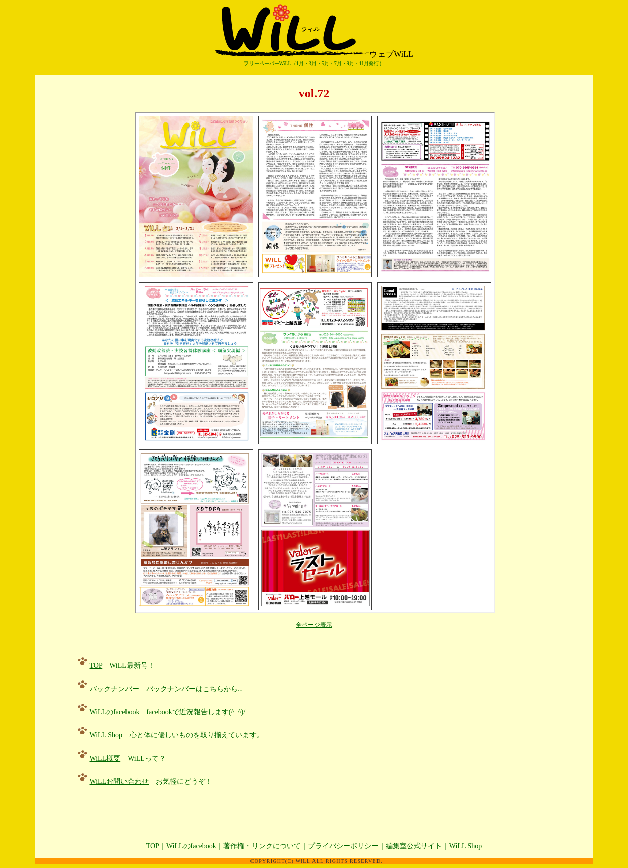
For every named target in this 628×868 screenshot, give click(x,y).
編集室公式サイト (414, 846)
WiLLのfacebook (115, 712)
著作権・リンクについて (262, 846)
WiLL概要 (105, 758)
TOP (96, 665)
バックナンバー (114, 689)
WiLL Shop (106, 735)
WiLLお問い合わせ (119, 781)
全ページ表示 (314, 624)
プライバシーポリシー (343, 846)
